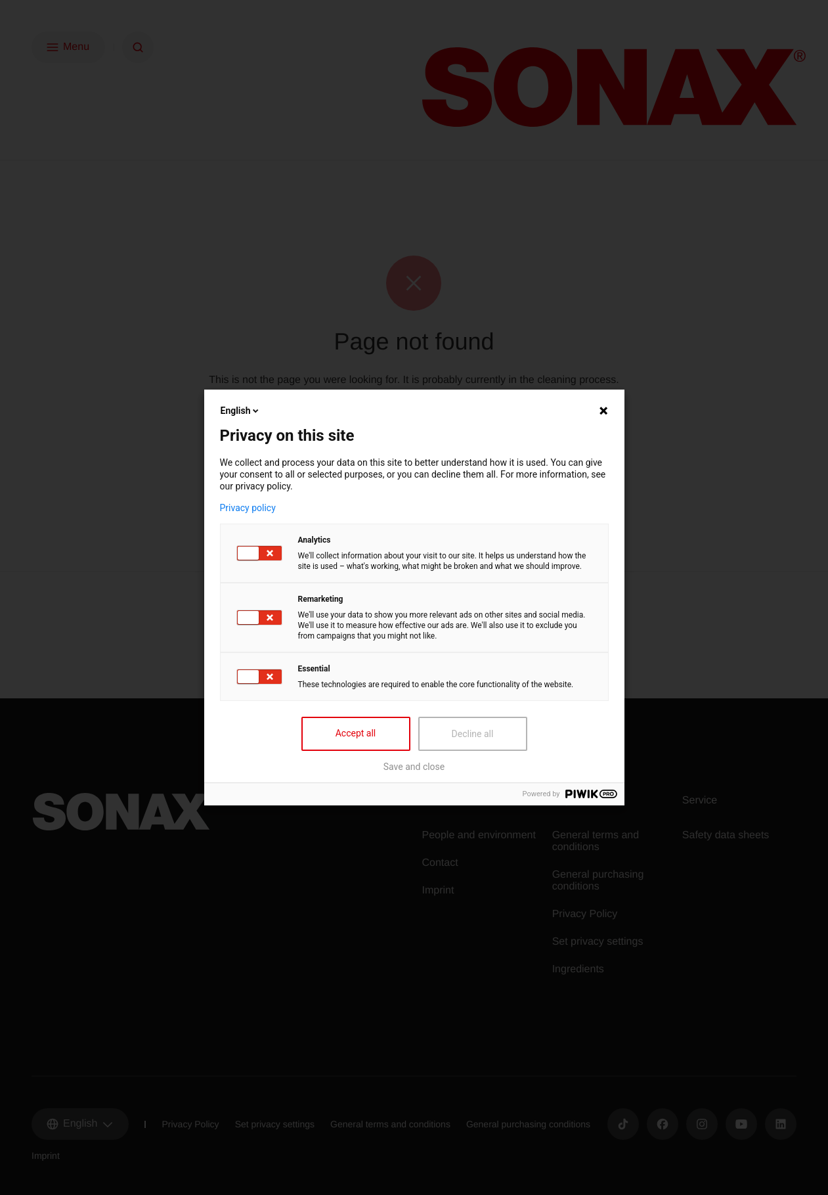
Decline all (473, 734)
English (241, 410)
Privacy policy (248, 508)
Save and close (414, 766)
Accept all (356, 733)
